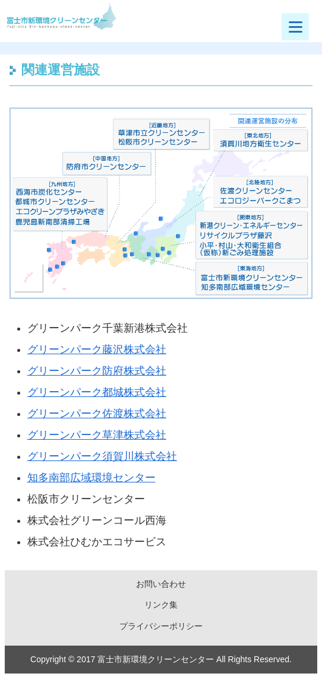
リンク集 (161, 604)
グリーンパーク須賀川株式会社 (102, 456)
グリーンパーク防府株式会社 (96, 371)
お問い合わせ (161, 584)
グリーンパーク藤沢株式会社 (96, 349)
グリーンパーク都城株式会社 (96, 392)
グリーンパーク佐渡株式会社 (96, 414)
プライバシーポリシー (161, 626)
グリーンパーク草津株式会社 (96, 435)
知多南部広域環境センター (91, 478)
